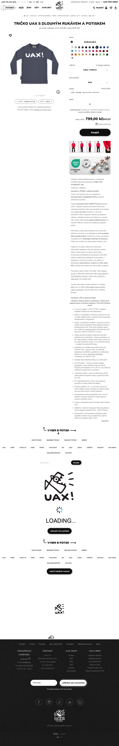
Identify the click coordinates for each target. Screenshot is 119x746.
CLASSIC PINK (100, 51)
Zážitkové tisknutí (95, 660)
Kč (37, 2)
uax (27, 16)
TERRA (84, 55)
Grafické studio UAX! (94, 669)
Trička (54, 16)
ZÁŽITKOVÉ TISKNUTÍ (79, 2)
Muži (21, 7)
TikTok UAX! (59, 703)
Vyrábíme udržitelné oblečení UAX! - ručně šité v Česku (24, 16)
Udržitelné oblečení (95, 657)
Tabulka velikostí (104, 67)
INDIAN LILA (104, 51)
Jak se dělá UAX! (55, 646)
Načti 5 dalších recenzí (59, 573)
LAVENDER (88, 51)
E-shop (32, 646)
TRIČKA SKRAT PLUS (63, 16)
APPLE (84, 59)
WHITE (72, 47)
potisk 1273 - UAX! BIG (79, 16)
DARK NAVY (96, 47)
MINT (96, 59)
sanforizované (90, 331)
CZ (30, 2)
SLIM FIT (101, 278)
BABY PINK (92, 51)
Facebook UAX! (38, 703)
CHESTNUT (76, 59)
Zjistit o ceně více (103, 126)
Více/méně (104, 422)
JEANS (92, 47)
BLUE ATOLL (80, 51)
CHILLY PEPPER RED (76, 55)
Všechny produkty (44, 16)
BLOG (98, 2)
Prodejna (70, 646)
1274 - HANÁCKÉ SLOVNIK (26, 101)
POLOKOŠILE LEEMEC (79, 278)
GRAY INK (91, 16)
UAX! (56, 727)
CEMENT (76, 47)
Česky (55, 735)
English (63, 735)
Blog (98, 646)
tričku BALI (75, 280)
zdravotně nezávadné (95, 356)
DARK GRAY (80, 47)
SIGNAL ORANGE (92, 55)
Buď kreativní (71, 672)
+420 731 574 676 (8, 2)
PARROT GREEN (88, 59)
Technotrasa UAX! (80, 703)
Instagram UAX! (49, 703)
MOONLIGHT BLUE (104, 47)
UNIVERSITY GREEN (92, 59)
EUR (41, 2)
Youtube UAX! (69, 703)
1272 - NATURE (45, 101)
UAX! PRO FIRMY (110, 2)
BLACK (88, 47)
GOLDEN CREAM (96, 55)
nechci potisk (106, 90)
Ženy (29, 7)
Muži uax (33, 16)
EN (34, 2)
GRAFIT (84, 47)
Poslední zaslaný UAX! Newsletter (59, 691)
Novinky (42, 646)
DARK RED (80, 55)
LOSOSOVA (96, 51)
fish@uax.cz (27, 664)
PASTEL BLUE (84, 51)
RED (72, 55)
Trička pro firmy (94, 666)
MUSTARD (100, 55)
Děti (37, 7)
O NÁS (91, 2)
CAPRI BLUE (76, 51)
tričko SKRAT (102, 275)
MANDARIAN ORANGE (88, 55)
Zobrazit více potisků (59, 532)
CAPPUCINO (72, 59)
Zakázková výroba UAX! (42, 110)
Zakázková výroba (85, 646)
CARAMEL (104, 55)
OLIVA (80, 59)
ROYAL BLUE (72, 51)
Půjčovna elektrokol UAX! (94, 672)
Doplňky (46, 7)
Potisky (11, 7)
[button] (108, 149)
